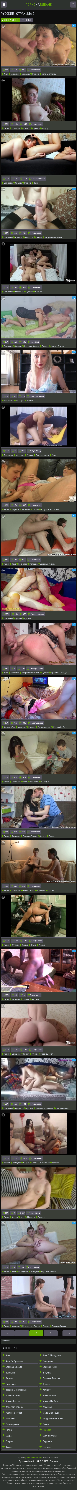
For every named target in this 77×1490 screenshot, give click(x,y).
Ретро (53, 455)
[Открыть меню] (4, 5)
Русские (34, 74)
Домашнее (15, 128)
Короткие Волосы (30, 346)
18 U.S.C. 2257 (42, 1461)
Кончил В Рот (8, 727)
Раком (5, 128)
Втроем (6, 1163)
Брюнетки (14, 74)
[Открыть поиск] (73, 5)
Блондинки (7, 401)
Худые (32, 945)
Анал (5, 74)
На (38, 4)
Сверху (44, 128)
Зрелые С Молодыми (59, 673)
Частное (36, 183)
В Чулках (25, 128)
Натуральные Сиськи (52, 237)
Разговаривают (41, 455)
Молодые (25, 74)
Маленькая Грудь (48, 74)
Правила (23, 1461)
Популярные (10, 20)
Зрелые (35, 128)
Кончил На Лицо (59, 727)
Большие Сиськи (58, 1326)
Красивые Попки (47, 1054)
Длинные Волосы (46, 564)
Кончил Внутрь (56, 346)
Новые (26, 20)
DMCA (31, 1461)
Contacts (54, 1461)
